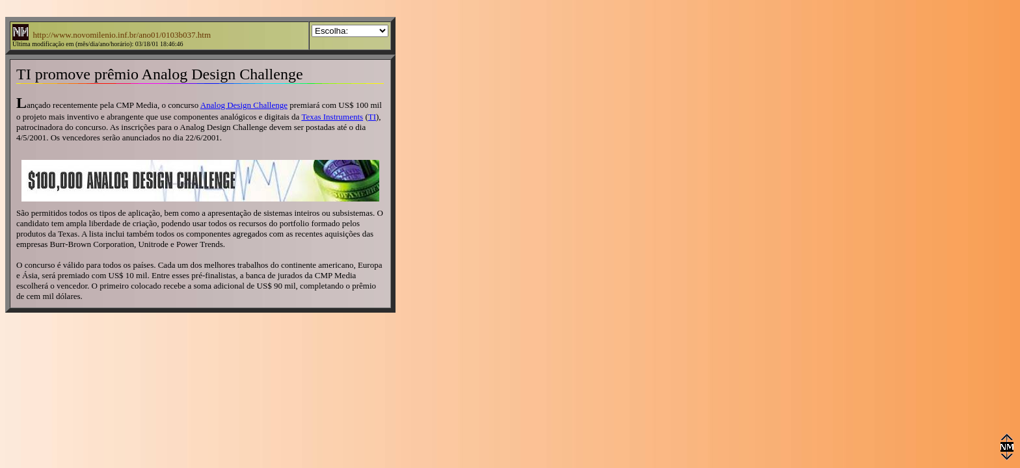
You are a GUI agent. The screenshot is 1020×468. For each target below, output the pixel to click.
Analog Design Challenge (244, 105)
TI (372, 117)
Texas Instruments (332, 117)
